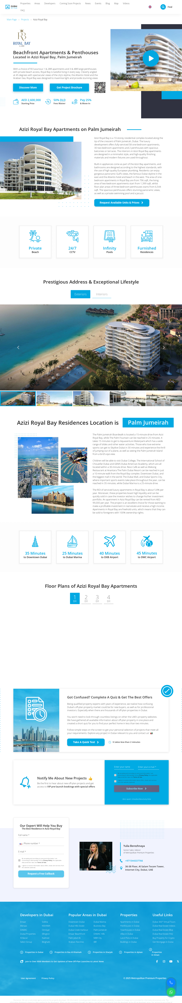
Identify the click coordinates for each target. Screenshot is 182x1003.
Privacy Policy (143, 775)
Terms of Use (137, 777)
